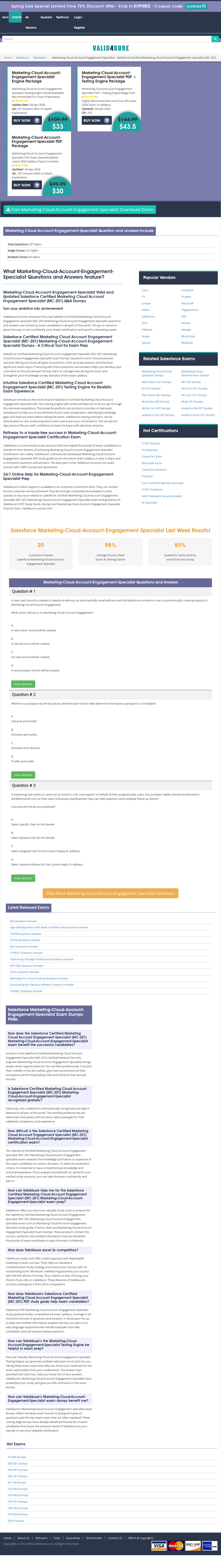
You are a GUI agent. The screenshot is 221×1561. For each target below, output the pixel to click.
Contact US (115, 1538)
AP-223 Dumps (151, 388)
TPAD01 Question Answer (26, 991)
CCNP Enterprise (152, 489)
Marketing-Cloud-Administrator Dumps (195, 373)
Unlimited (17, 17)
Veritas (185, 323)
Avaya (146, 336)
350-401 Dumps (18, 1470)
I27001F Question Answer (26, 953)
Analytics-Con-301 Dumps (158, 415)
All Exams (41, 1538)
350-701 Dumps (18, 1476)
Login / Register (79, 22)
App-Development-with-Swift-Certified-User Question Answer (49, 927)
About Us (23, 1538)
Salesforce (22, 57)
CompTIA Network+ (154, 470)
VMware (147, 329)
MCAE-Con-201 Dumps (156, 408)
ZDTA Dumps (16, 1521)
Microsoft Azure (152, 463)
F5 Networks (150, 450)
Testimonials (62, 17)
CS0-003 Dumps (18, 1489)
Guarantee (46, 17)
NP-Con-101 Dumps (194, 395)
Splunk (146, 343)
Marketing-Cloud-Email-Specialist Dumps (157, 373)
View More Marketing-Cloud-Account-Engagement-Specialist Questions (110, 893)
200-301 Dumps (18, 1463)
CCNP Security (151, 443)
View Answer (23, 684)
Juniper (146, 303)
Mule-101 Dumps (192, 401)
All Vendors (30, 22)
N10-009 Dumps (18, 1495)
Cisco (145, 290)
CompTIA (187, 290)
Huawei (186, 297)
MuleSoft (187, 343)
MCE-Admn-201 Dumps (157, 382)
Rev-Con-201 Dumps (194, 388)
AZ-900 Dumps (17, 1457)
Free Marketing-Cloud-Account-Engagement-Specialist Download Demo (79, 209)
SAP (183, 316)
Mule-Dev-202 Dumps (155, 401)
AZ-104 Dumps (17, 1482)
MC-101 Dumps (191, 382)
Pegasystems (189, 310)
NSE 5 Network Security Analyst (162, 496)
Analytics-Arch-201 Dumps (198, 415)
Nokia (145, 310)
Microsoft (187, 303)
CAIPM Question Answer (25, 934)
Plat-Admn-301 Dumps (156, 395)
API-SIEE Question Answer (26, 966)
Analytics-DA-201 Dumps (197, 408)
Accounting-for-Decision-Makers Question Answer (42, 985)
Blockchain (188, 336)
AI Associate (149, 502)
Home (5, 17)
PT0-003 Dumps (18, 1514)
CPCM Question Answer (25, 940)
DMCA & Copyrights (140, 1538)
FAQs (57, 1538)
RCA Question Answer (24, 946)
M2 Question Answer (23, 921)
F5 (143, 297)
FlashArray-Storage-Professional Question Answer (42, 959)
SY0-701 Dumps (18, 1501)
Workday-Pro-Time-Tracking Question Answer (39, 978)
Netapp (186, 329)
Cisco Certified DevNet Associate (162, 483)
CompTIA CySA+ (152, 456)
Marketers (40, 57)
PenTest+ (147, 476)
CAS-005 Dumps (18, 1508)
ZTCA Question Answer (24, 972)
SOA (144, 323)
